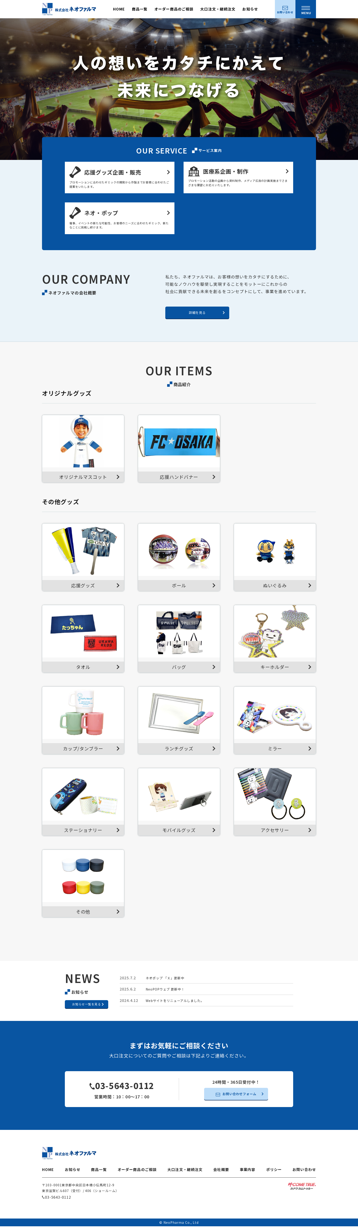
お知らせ (250, 9)
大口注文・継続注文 (217, 9)
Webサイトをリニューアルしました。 (179, 1005)
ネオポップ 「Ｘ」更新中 (168, 983)
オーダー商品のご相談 (173, 9)
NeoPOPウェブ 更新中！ (168, 994)
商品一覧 (139, 9)
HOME (119, 9)
